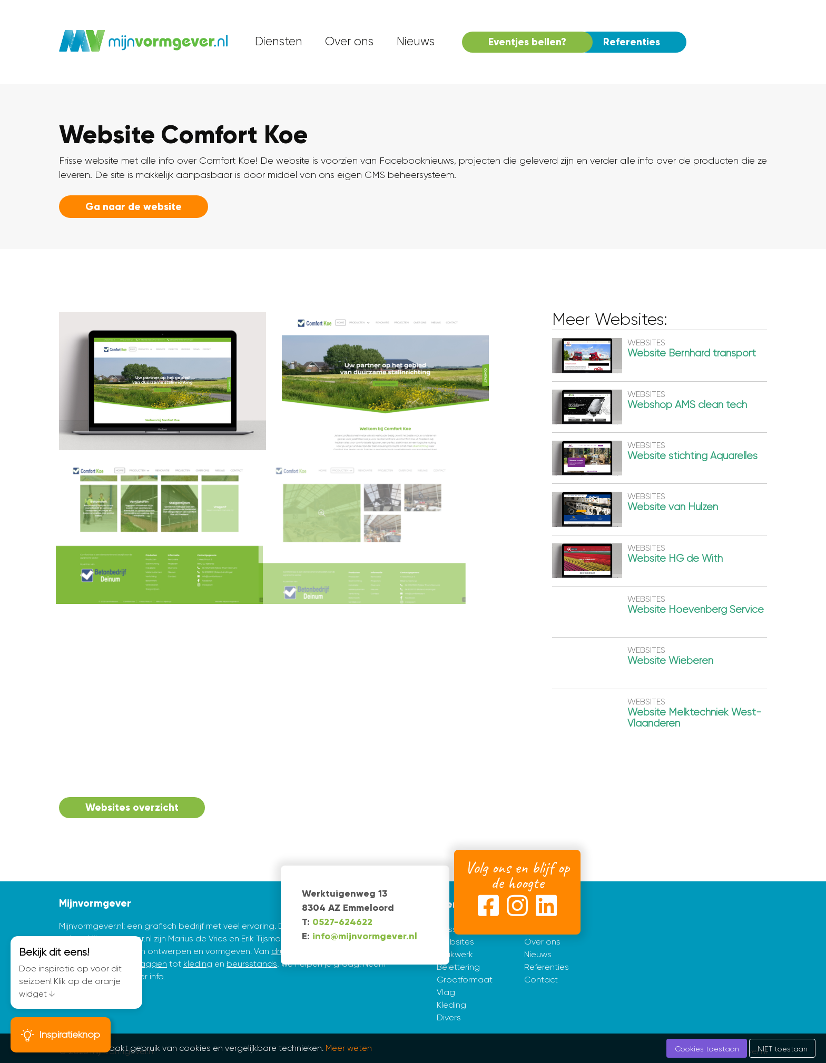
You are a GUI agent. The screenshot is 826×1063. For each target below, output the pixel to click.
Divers (449, 1017)
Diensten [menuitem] (278, 41)
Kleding (451, 1005)
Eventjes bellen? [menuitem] (527, 42)
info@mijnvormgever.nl (364, 936)
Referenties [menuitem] (631, 42)
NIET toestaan (783, 1049)
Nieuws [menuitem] (416, 41)
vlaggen (150, 964)
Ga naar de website (133, 207)
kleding (197, 964)
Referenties (546, 967)
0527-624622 (342, 922)
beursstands (252, 964)
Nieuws (538, 954)
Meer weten (349, 1048)
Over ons (542, 942)
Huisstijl (451, 929)
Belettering (458, 967)
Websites (455, 942)
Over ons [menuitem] (349, 41)
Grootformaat (465, 980)
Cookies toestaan (707, 1049)
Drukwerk (455, 954)
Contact (541, 980)
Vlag (446, 992)
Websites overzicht (132, 807)
